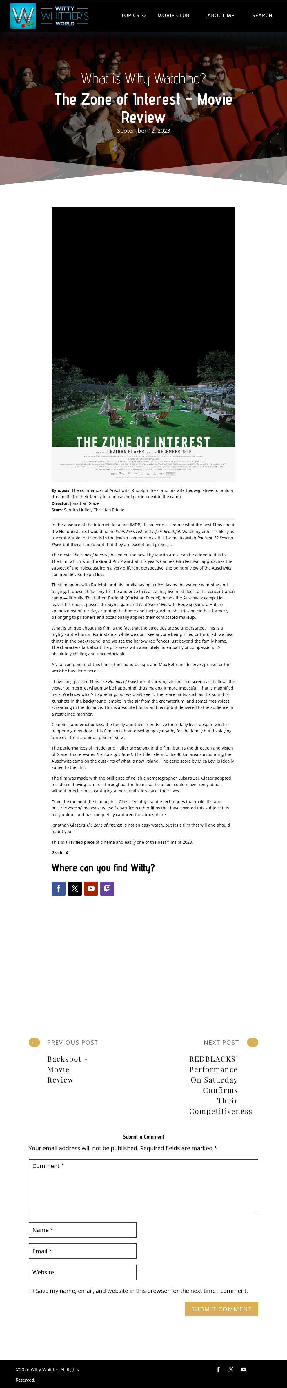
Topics (130, 16)
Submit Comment (221, 1309)
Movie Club (173, 16)
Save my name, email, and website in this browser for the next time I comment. (142, 1291)
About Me (220, 16)
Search (263, 16)
